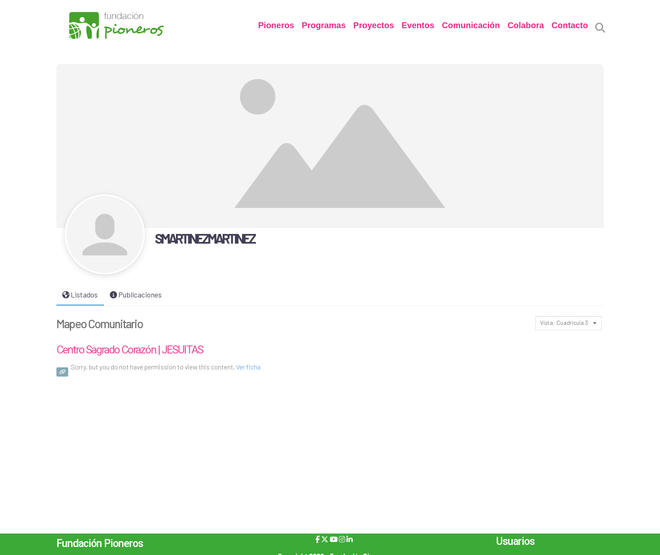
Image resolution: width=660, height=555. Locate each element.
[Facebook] (317, 539)
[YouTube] (334, 539)
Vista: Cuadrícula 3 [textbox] (564, 322)
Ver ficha (248, 367)
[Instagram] (342, 539)
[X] (324, 539)
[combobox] (568, 323)
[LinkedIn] (349, 539)
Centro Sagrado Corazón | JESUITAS (129, 349)
